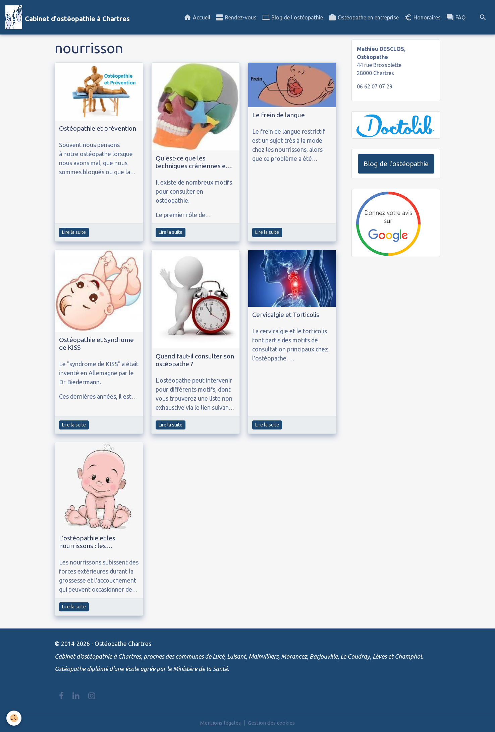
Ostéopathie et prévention (97, 128)
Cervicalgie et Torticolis (285, 314)
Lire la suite (74, 232)
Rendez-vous (236, 17)
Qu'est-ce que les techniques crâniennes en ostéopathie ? (192, 162)
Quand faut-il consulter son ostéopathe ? (195, 360)
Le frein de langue (278, 115)
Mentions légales (219, 723)
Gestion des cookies (271, 723)
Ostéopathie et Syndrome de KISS (96, 343)
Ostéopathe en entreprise (363, 17)
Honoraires (422, 17)
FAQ (455, 17)
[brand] (67, 17)
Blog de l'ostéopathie (292, 17)
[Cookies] (14, 718)
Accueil (196, 17)
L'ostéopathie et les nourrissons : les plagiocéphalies (87, 542)
